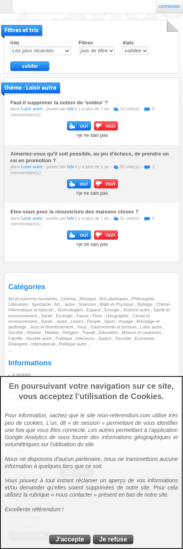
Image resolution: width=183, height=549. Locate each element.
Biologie (145, 304)
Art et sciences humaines (33, 298)
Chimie (163, 304)
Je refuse (113, 539)
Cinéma (69, 298)
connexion (169, 6)
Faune (83, 315)
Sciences (87, 304)
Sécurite (123, 338)
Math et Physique (117, 304)
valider (29, 66)
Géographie (118, 315)
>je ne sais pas (92, 135)
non (106, 126)
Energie (112, 309)
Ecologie (65, 315)
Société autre (39, 338)
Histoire (34, 332)
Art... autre (65, 304)
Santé (47, 315)
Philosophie (144, 298)
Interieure (86, 338)
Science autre (137, 309)
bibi (70, 108)
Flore (98, 315)
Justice (105, 338)
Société (16, 332)
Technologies (70, 309)
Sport (110, 321)
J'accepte (70, 539)
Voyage (126, 321)
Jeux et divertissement (52, 326)
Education (109, 332)
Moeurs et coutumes (142, 332)
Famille (16, 338)
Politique (64, 338)
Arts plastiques (114, 298)
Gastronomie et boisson (114, 326)
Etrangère (18, 344)
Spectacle (42, 304)
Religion (71, 332)
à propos (21, 375)
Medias (52, 332)
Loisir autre (31, 108)
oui (79, 126)
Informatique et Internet (31, 309)
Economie (145, 338)
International (44, 344)
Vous (82, 326)
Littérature (18, 304)
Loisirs (78, 321)
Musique (88, 298)
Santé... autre (54, 321)
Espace (94, 309)
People (94, 321)
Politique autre (73, 344)
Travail (89, 332)
